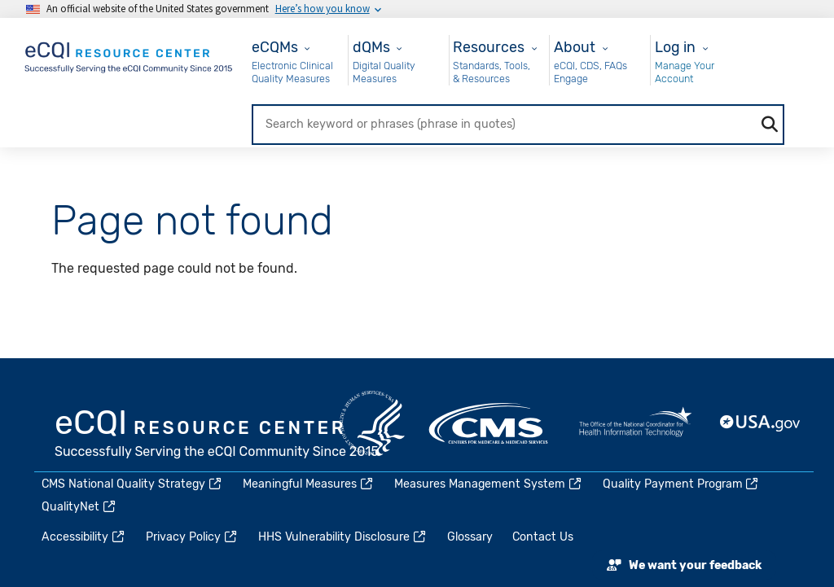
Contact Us (542, 537)
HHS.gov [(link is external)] (372, 423)
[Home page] (129, 54)
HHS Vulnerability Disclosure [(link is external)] (343, 537)
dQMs (371, 46)
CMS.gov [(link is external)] (489, 423)
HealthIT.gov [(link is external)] (635, 423)
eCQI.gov (217, 435)
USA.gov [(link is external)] (760, 423)
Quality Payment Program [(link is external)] (682, 484)
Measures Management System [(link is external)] (488, 484)
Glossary (470, 537)
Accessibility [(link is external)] (84, 537)
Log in (675, 46)
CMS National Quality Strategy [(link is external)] (132, 484)
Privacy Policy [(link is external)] (192, 537)
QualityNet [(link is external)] (79, 507)
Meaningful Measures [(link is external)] (309, 484)
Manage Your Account (684, 72)
